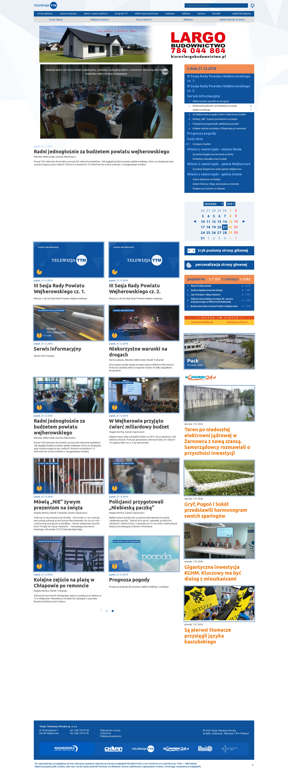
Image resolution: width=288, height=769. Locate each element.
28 (214, 211)
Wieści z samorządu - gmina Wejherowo (219, 164)
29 (219, 211)
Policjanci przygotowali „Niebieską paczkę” (136, 504)
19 (214, 227)
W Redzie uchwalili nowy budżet (210, 159)
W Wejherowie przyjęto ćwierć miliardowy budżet (139, 423)
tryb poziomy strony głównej (223, 250)
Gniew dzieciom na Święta (206, 179)
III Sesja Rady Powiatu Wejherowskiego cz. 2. (135, 288)
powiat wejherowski (48, 247)
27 (208, 211)
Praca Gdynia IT (144, 19)
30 (225, 211)
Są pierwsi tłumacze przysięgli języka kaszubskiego (207, 635)
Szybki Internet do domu (232, 19)
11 (208, 222)
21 (225, 227)
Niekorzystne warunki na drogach (138, 351)
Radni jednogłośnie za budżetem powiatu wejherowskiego (59, 426)
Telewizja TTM (231, 733)
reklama (186, 13)
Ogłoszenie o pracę (110, 730)
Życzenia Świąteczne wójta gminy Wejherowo (217, 169)
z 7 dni (214, 279)
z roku (245, 279)
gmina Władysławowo (49, 541)
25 (208, 233)
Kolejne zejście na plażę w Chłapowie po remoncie (64, 582)
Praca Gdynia (56, 19)
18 (208, 227)
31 (203, 238)
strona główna (44, 13)
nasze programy (68, 13)
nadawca (169, 13)
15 (230, 222)
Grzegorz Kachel (197, 144)
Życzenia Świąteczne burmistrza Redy (213, 154)
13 (219, 222)
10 (203, 222)
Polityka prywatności (110, 736)
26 (203, 211)
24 (203, 233)
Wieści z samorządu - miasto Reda (214, 149)
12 (214, 222)
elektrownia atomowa (146, 13)
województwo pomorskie (51, 310)
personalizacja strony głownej (221, 264)
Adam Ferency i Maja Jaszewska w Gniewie (216, 184)
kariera (201, 13)
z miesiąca (230, 279)
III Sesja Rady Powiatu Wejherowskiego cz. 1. (59, 288)
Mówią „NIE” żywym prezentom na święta (58, 504)
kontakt (216, 13)
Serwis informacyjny (57, 349)
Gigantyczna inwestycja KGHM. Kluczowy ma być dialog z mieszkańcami (212, 572)
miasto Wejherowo (123, 382)
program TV (121, 13)
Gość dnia (195, 139)
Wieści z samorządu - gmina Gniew (214, 174)
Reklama (188, 19)
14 (225, 222)
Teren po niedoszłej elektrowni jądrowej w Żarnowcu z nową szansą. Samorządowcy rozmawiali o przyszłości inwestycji (217, 441)
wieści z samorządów (95, 13)
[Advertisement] (70, 212)
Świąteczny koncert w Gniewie (209, 188)
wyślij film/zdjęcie (241, 13)
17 (203, 227)
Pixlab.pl (244, 733)
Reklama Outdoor (100, 19)
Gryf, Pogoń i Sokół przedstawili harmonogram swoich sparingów (215, 510)
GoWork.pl (105, 733)
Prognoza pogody (129, 579)
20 (219, 227)
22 (230, 227)
